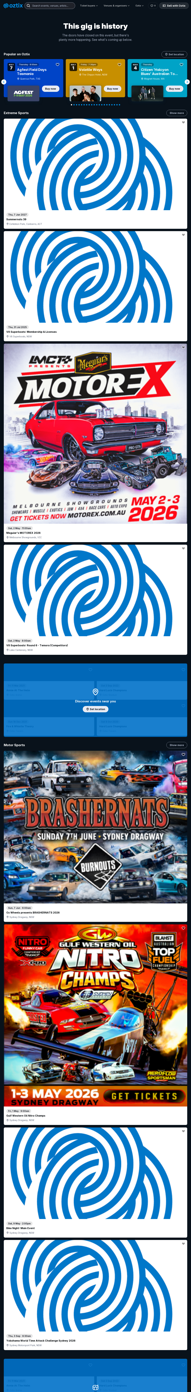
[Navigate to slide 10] (94, 105)
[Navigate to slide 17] (112, 105)
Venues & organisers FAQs (86, 1387)
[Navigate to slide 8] (89, 105)
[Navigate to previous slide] (3, 81)
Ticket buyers (88, 5)
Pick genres (95, 893)
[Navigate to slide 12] (99, 105)
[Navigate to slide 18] (114, 105)
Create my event (81, 1382)
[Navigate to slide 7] (86, 105)
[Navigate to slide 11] (97, 105)
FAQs (160, 1380)
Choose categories (95, 675)
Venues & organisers (116, 5)
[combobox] (50, 6)
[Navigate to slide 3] (76, 105)
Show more (177, 113)
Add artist (95, 380)
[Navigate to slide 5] (81, 105)
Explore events (17, 1377)
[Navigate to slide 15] (107, 105)
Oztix (138, 5)
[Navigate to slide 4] (79, 105)
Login (110, 1370)
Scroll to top (95, 1329)
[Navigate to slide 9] (91, 105)
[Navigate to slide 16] (109, 105)
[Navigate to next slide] (187, 81)
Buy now (50, 88)
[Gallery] (95, 82)
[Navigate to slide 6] (84, 105)
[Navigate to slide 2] (74, 105)
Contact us (163, 1385)
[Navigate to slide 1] (71, 105)
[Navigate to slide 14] (104, 105)
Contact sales (128, 1370)
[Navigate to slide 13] (102, 105)
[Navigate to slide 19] (117, 105)
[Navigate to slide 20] (119, 105)
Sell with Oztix (173, 5)
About (161, 1375)
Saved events (17, 1382)
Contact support (42, 1370)
